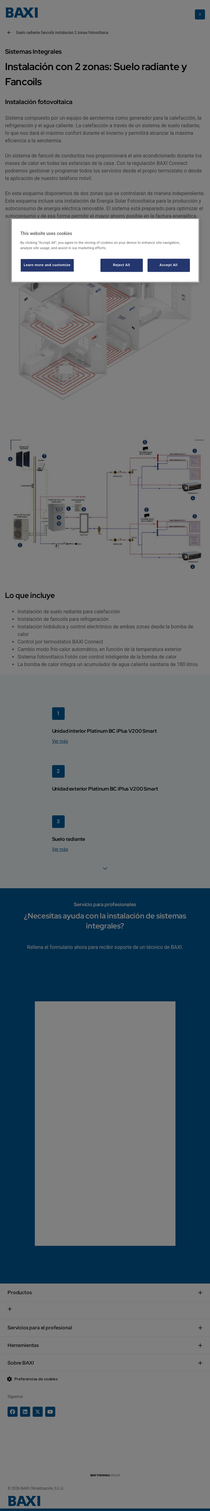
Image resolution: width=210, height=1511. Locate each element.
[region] (105, 250)
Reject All (121, 265)
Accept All (168, 265)
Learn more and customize (47, 265)
